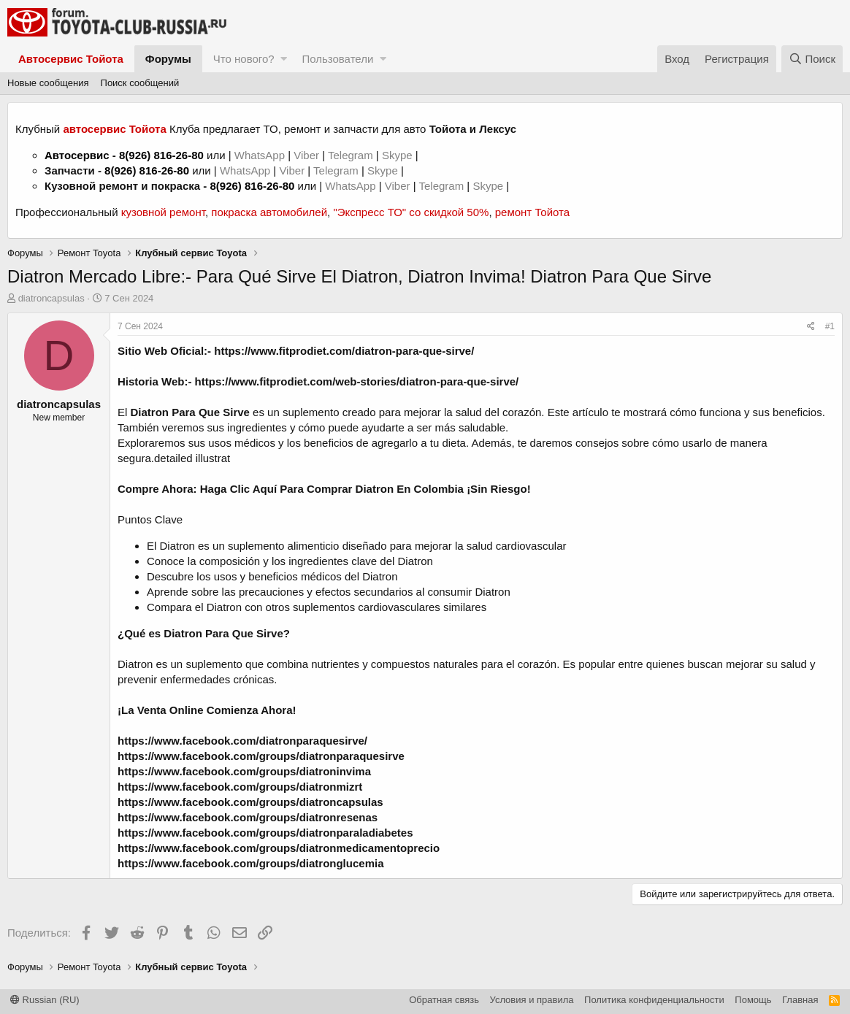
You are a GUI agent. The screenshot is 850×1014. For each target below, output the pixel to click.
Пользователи (337, 59)
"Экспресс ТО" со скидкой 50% (411, 212)
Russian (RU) (45, 999)
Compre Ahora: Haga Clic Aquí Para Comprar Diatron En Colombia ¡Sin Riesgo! (324, 489)
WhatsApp (261, 155)
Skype (399, 155)
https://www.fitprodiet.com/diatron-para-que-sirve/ (344, 351)
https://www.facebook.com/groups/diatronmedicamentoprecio (279, 848)
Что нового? (244, 59)
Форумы (168, 59)
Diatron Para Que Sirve (190, 412)
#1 (830, 326)
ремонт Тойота (532, 212)
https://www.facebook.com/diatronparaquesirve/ (242, 740)
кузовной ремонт (163, 212)
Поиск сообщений (140, 82)
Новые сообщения (48, 82)
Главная (800, 999)
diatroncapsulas (51, 298)
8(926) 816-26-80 (161, 155)
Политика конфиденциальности (654, 999)
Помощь (753, 999)
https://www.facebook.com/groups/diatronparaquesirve (261, 756)
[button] (284, 58)
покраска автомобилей (269, 212)
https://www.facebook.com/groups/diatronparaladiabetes (265, 832)
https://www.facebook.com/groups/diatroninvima (244, 771)
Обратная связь (444, 999)
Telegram (352, 155)
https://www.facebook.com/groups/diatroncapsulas (250, 802)
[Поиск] (812, 58)
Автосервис (77, 155)
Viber (306, 155)
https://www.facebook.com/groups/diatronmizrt (240, 786)
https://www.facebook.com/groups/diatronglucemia (250, 863)
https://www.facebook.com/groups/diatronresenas (248, 817)
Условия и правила (532, 999)
